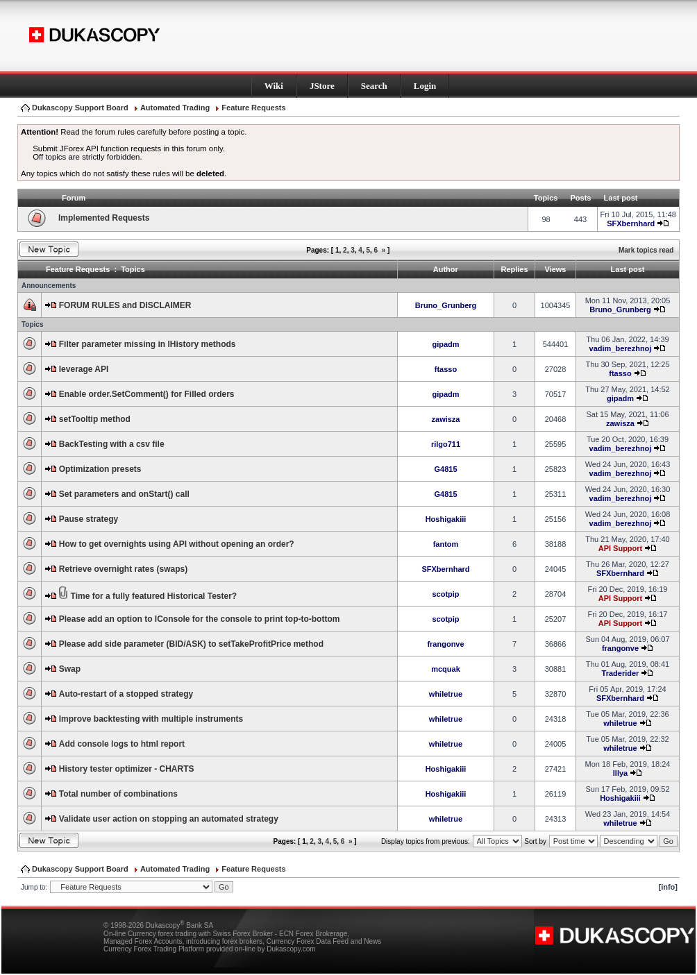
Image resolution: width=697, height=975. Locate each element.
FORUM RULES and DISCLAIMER (125, 305)
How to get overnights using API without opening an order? (176, 544)
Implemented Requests (103, 218)
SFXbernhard (631, 223)
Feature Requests (253, 107)
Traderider (620, 673)
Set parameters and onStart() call (124, 494)
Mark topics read (646, 250)
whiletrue (445, 694)
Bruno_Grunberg (446, 305)
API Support (620, 548)
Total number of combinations (118, 794)
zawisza (446, 419)
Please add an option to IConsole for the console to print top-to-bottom (199, 619)
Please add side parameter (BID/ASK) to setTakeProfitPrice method (191, 644)
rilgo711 (445, 444)
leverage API (84, 369)
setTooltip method (95, 419)
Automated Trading (175, 107)
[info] (668, 887)
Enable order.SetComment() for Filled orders (147, 394)
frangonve (445, 644)
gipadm (445, 344)
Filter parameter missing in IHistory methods (147, 344)
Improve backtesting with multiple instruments (151, 719)
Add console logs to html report (122, 744)
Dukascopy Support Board (80, 107)
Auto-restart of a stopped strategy (126, 694)
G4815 (445, 469)
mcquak (445, 669)
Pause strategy (88, 519)
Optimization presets (100, 469)
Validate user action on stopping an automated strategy (168, 819)
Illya (620, 773)
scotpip (445, 594)
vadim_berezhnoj (620, 348)
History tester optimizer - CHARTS (126, 769)
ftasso (446, 369)
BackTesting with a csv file (112, 444)
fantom (446, 544)
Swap (70, 669)
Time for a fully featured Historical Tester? (154, 596)
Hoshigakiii (446, 519)
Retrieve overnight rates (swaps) (123, 569)
